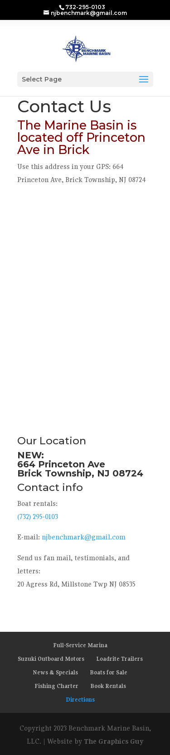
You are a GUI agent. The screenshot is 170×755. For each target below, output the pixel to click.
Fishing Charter (56, 686)
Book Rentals (108, 686)
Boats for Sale (108, 672)
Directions (80, 699)
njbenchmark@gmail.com (84, 537)
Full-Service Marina (80, 645)
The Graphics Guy (114, 741)
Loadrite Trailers (119, 659)
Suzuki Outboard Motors (51, 659)
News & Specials (55, 672)
